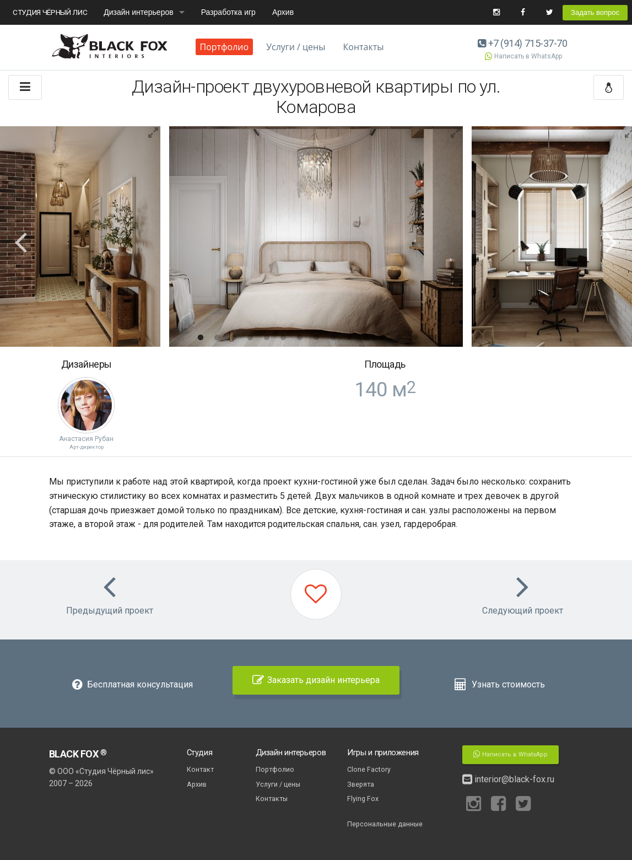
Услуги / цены (295, 47)
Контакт (200, 769)
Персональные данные (385, 824)
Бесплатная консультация (132, 684)
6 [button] (283, 337)
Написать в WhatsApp (523, 56)
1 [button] (200, 337)
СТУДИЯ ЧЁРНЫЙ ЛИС (50, 12)
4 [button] (250, 337)
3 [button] (233, 337)
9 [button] (332, 337)
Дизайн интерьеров (138, 12)
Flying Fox (363, 798)
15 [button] (431, 337)
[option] (316, 236)
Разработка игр (228, 12)
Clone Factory (369, 769)
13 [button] (398, 337)
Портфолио (224, 47)
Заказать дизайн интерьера (315, 680)
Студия (200, 752)
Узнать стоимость (499, 684)
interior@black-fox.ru (508, 779)
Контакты (363, 47)
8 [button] (316, 337)
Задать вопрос (595, 12)
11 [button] (365, 337)
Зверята (360, 784)
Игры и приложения (383, 752)
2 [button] (217, 337)
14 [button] (415, 337)
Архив (283, 12)
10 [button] (349, 337)
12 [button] (382, 337)
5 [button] (266, 337)
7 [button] (299, 337)
